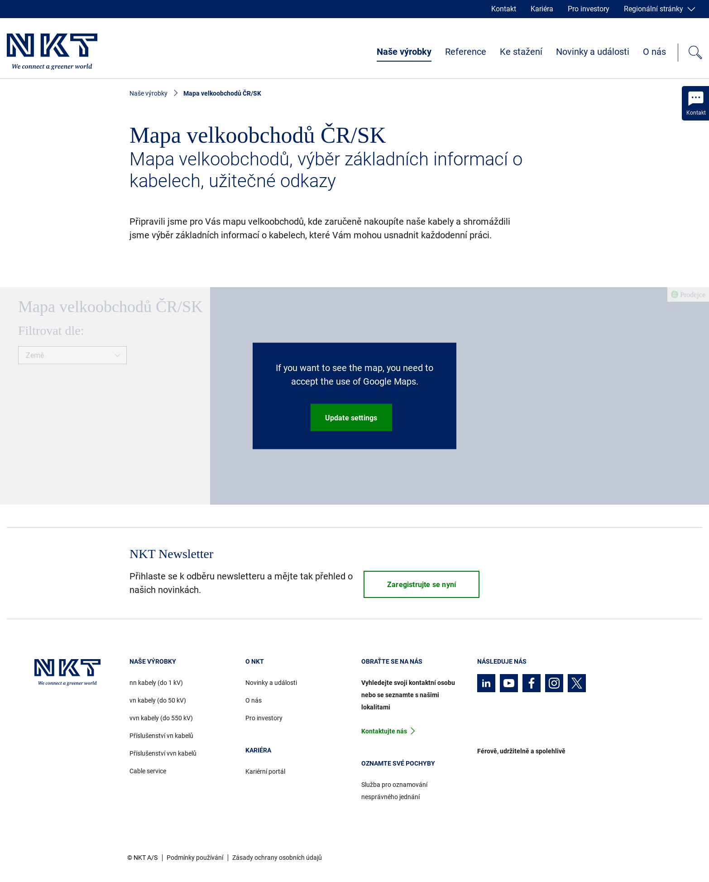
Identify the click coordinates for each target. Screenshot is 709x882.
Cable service (147, 771)
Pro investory (588, 9)
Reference (465, 51)
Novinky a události (592, 51)
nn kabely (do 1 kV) (156, 682)
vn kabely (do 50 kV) (157, 700)
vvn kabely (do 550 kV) (161, 718)
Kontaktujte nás (384, 731)
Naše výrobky (404, 51)
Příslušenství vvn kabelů (162, 753)
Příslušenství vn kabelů (161, 735)
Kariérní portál (265, 771)
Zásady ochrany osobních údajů (277, 857)
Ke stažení (521, 51)
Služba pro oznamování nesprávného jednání (394, 790)
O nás (654, 51)
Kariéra (542, 9)
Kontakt (503, 9)
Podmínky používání (195, 857)
